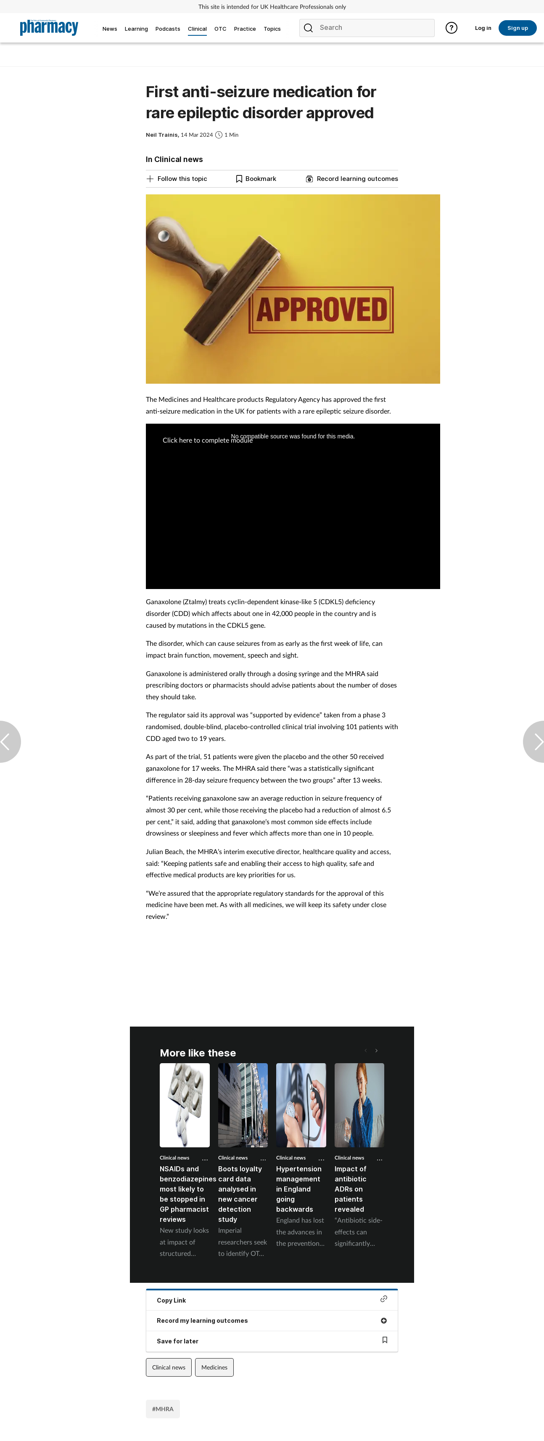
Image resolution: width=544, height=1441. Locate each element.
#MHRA (163, 1408)
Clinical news (174, 1157)
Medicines (214, 1367)
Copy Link (272, 1299)
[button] (375, 1050)
